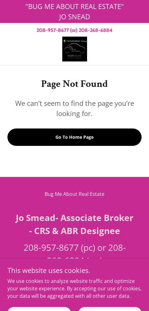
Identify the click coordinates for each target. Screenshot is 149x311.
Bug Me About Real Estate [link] (74, 194)
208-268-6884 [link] (95, 30)
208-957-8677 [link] (53, 30)
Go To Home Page (74, 137)
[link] (74, 49)
